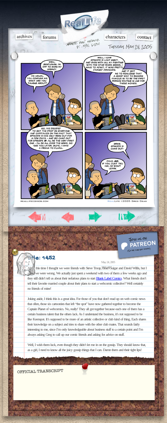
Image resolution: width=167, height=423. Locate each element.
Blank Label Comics (109, 278)
